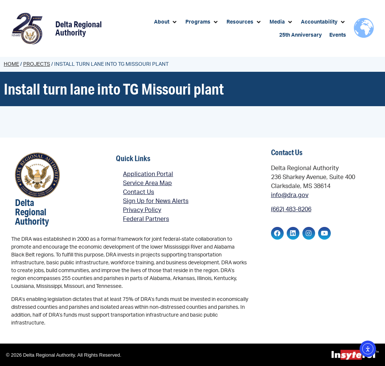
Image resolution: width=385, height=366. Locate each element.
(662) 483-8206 (291, 209)
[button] (166, 22)
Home (11, 64)
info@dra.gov (289, 195)
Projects (36, 64)
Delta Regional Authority (78, 28)
